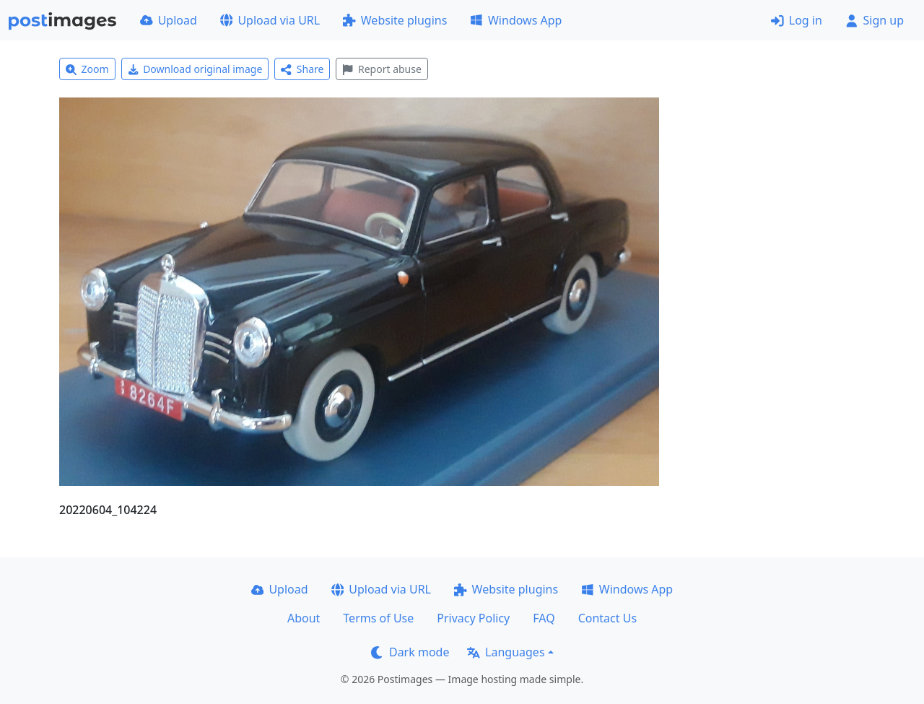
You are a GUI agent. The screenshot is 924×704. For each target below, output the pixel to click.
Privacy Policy (473, 618)
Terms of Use (378, 618)
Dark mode (410, 652)
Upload (168, 20)
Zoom (87, 69)
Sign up (874, 20)
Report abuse (381, 69)
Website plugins (395, 20)
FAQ (543, 618)
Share (302, 69)
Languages (505, 652)
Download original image (195, 69)
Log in (796, 20)
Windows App (516, 20)
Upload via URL (270, 20)
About (303, 618)
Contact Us (607, 618)
